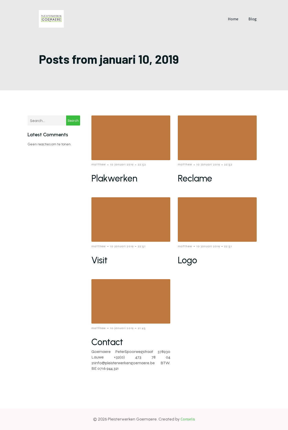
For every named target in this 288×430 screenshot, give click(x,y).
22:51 (142, 246)
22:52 (142, 164)
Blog (252, 18)
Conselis (188, 418)
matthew (98, 164)
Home (233, 18)
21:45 (142, 328)
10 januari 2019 (121, 164)
